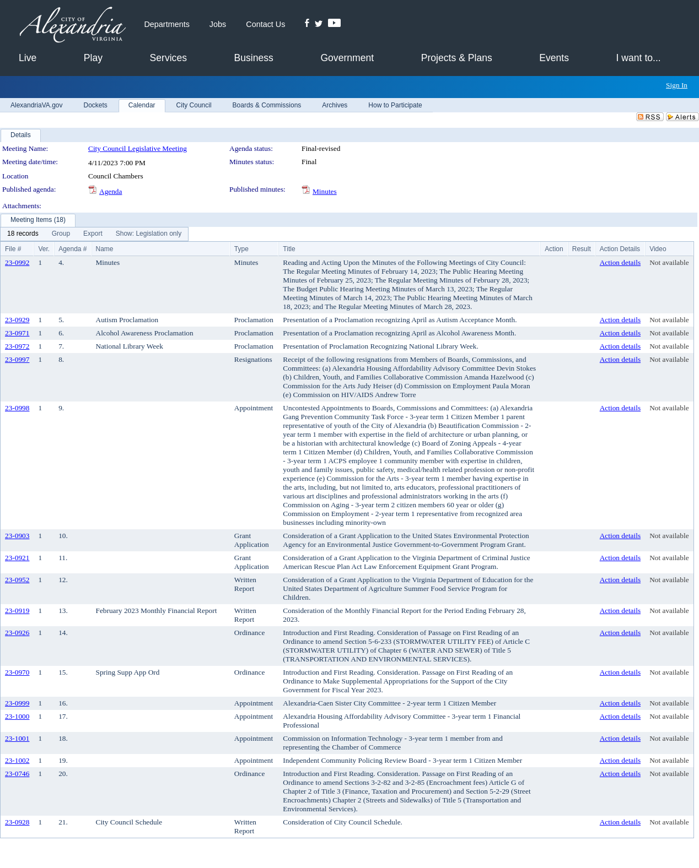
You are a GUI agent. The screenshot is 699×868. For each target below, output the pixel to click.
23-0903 (17, 535)
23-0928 (17, 822)
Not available (669, 262)
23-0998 (17, 408)
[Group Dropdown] (61, 234)
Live (27, 57)
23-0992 (17, 262)
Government (347, 57)
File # (13, 249)
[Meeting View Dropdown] (148, 234)
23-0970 (17, 672)
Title (289, 249)
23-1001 (17, 738)
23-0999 (17, 703)
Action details (620, 262)
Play (93, 57)
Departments (166, 24)
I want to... (638, 57)
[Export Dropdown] (93, 234)
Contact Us (265, 24)
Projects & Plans (456, 57)
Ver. (44, 249)
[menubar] (94, 234)
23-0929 (17, 320)
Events (554, 57)
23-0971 (17, 333)
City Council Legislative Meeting (137, 148)
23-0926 (17, 632)
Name (105, 249)
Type (241, 249)
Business (253, 57)
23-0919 (17, 610)
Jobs (217, 24)
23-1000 (17, 716)
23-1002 (17, 760)
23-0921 (17, 558)
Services (168, 57)
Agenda (110, 191)
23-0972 (17, 346)
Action (554, 249)
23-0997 (17, 359)
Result (581, 249)
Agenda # (72, 249)
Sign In (676, 85)
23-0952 (17, 580)
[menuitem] (23, 234)
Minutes (325, 191)
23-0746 (17, 773)
